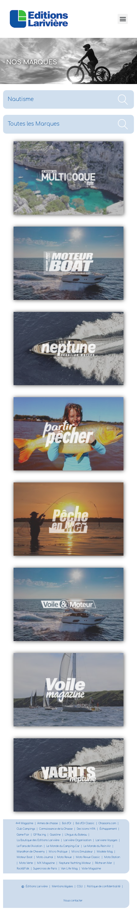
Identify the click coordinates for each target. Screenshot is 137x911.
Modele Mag (105, 851)
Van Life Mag (69, 868)
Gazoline (55, 834)
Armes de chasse (47, 823)
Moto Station (112, 857)
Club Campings (26, 829)
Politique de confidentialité (103, 886)
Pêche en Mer (103, 863)
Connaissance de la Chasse (56, 829)
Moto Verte (26, 863)
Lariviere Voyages (106, 840)
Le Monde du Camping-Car (62, 846)
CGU (80, 886)
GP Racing (39, 834)
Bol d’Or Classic (85, 823)
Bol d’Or (66, 823)
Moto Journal (44, 857)
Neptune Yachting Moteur (75, 863)
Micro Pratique (58, 851)
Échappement (108, 829)
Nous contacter (73, 900)
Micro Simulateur (82, 851)
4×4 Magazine (24, 823)
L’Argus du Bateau (76, 834)
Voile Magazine (91, 868)
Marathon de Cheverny (31, 851)
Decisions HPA (86, 829)
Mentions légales (62, 886)
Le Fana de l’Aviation (29, 846)
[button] (123, 19)
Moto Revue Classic (88, 857)
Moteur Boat (24, 857)
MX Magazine (46, 863)
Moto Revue (64, 857)
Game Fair (23, 834)
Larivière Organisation (77, 840)
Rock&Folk (23, 868)
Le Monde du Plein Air (97, 846)
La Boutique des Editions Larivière (38, 840)
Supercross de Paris (45, 868)
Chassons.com (107, 823)
